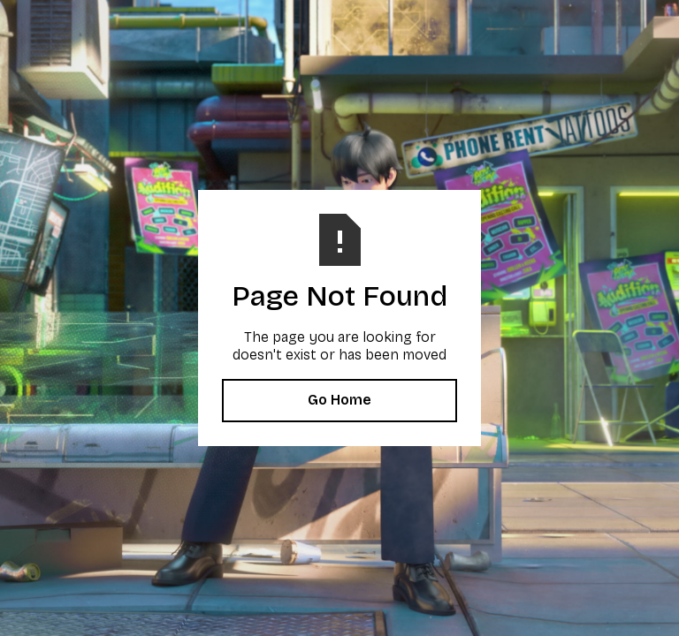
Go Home (339, 399)
